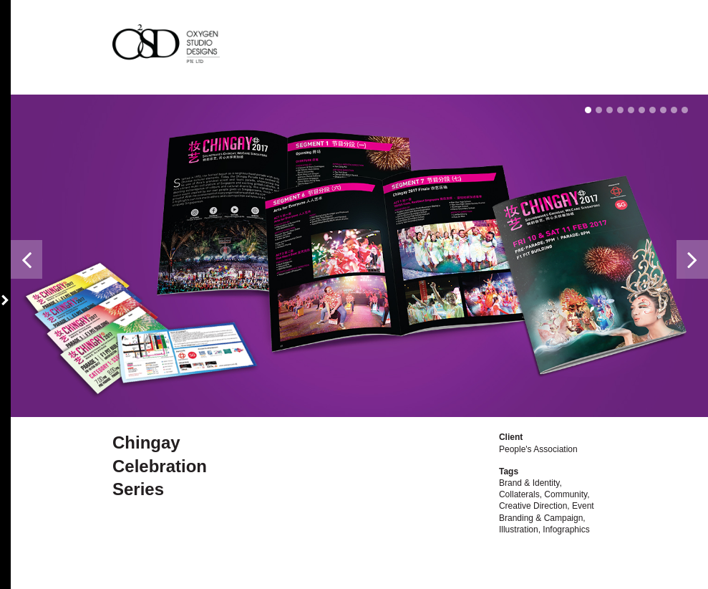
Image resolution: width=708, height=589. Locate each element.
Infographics (566, 530)
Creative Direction (533, 506)
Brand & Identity (529, 483)
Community (565, 494)
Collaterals (519, 494)
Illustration (518, 530)
